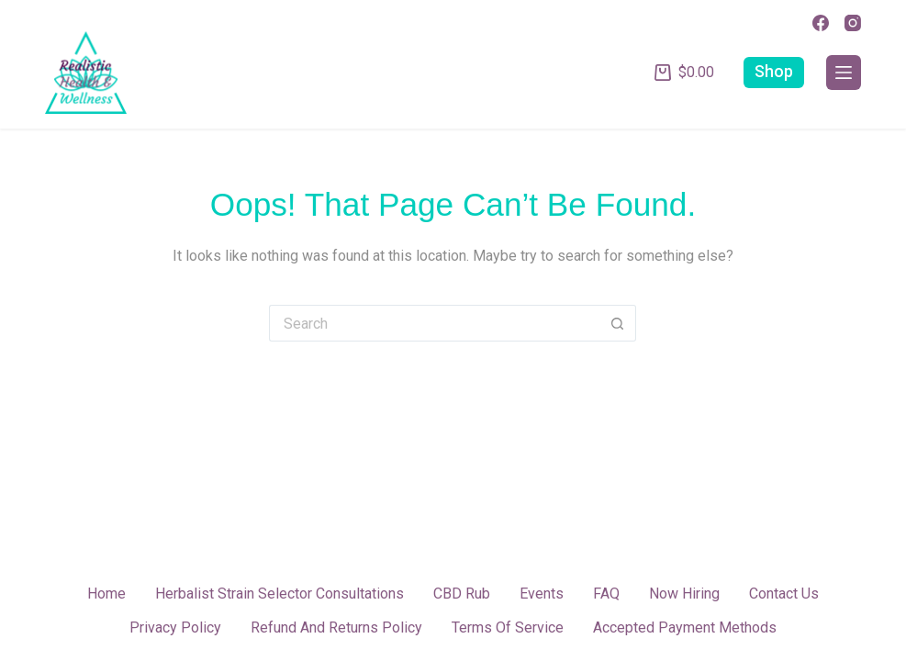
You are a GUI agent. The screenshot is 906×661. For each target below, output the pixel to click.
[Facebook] (820, 23)
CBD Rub (461, 593)
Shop (774, 71)
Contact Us (784, 593)
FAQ (606, 593)
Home (106, 593)
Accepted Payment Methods (685, 627)
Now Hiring (684, 593)
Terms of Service (508, 627)
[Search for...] (434, 323)
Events (542, 593)
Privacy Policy (175, 627)
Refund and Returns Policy (336, 627)
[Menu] (843, 72)
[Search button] (617, 323)
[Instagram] (852, 23)
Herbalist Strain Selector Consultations (279, 593)
